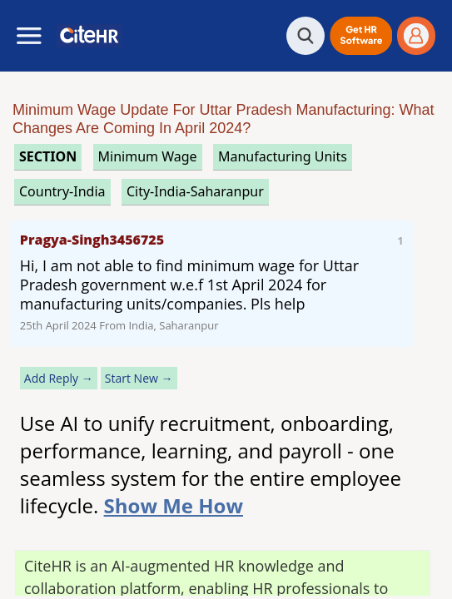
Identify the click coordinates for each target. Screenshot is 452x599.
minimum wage (147, 156)
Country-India (62, 191)
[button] (361, 36)
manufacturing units (282, 156)
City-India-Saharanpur (195, 191)
